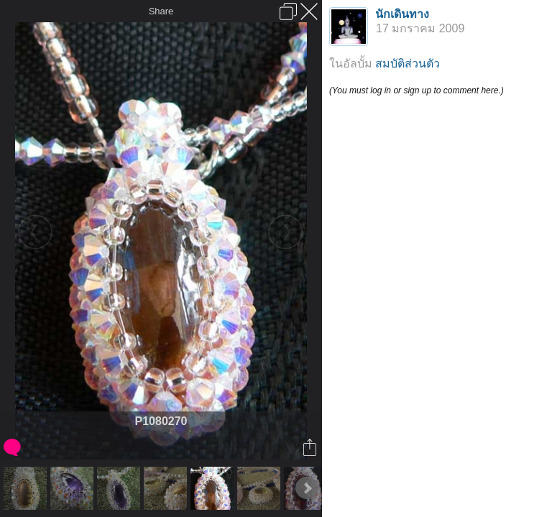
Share (161, 11)
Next (306, 488)
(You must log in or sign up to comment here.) (416, 90)
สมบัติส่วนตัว (407, 63)
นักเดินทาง (402, 14)
